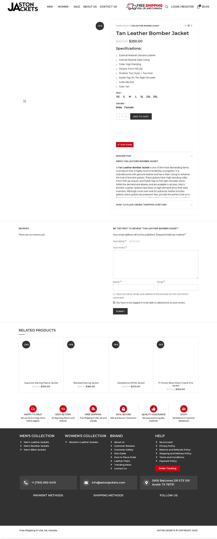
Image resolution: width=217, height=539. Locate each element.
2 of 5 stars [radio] (132, 241)
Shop (126, 26)
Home (118, 26)
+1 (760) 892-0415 (43, 482)
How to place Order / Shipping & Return (141, 204)
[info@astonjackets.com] (86, 482)
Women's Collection (85, 436)
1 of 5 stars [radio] (130, 241)
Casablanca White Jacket (131, 383)
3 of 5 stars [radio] (135, 241)
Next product (191, 26)
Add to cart (141, 116)
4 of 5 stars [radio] (137, 241)
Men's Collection (37, 436)
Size (118, 93)
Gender (120, 103)
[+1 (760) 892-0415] (26, 482)
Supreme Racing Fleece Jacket (41, 383)
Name (117, 282)
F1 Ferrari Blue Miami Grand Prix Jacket (175, 384)
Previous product (185, 26)
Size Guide (126, 144)
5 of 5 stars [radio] (139, 241)
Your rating (119, 241)
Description (123, 156)
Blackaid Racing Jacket (86, 383)
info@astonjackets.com (108, 482)
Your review (120, 247)
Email (161, 282)
